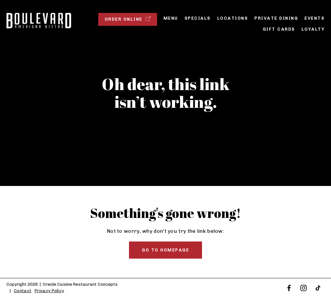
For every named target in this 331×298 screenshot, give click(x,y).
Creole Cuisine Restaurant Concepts (80, 284)
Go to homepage (165, 250)
